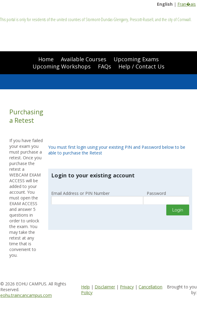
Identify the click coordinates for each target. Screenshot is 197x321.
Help (85, 287)
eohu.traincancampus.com (26, 295)
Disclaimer (105, 287)
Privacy (127, 287)
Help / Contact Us (141, 66)
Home (46, 59)
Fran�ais (186, 4)
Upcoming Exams (136, 59)
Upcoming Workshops (62, 66)
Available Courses (83, 59)
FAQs (104, 66)
